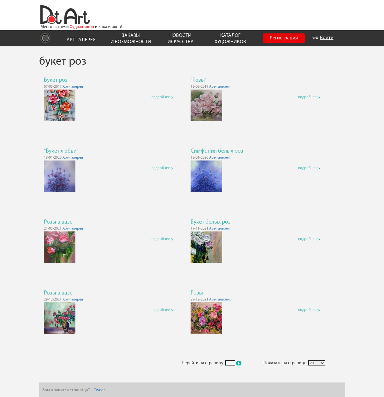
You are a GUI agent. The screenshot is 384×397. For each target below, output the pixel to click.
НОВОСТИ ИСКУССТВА (181, 38)
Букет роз (56, 80)
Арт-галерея (72, 87)
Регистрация (284, 38)
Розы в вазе (58, 222)
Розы (197, 293)
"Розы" (199, 80)
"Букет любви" (61, 151)
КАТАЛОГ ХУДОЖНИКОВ (230, 38)
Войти (323, 37)
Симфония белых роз (217, 151)
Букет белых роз (211, 222)
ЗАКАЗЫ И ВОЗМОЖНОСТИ (130, 38)
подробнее (162, 97)
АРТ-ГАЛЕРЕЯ (81, 40)
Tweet (99, 390)
